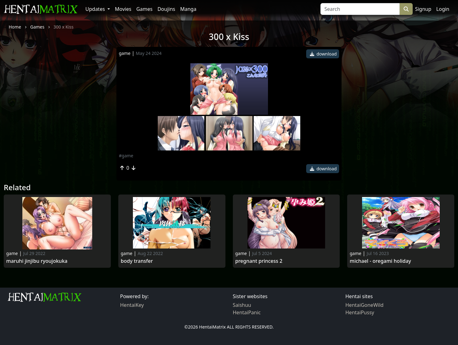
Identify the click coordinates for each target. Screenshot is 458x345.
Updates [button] (95, 9)
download (323, 54)
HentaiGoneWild (364, 305)
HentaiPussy (359, 312)
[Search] (360, 9)
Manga (188, 9)
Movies (123, 9)
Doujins (166, 9)
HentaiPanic (247, 312)
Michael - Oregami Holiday (380, 261)
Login (442, 9)
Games (144, 9)
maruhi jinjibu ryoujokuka (36, 261)
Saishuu (242, 305)
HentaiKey (132, 305)
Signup (423, 9)
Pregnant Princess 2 (259, 261)
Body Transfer (137, 261)
